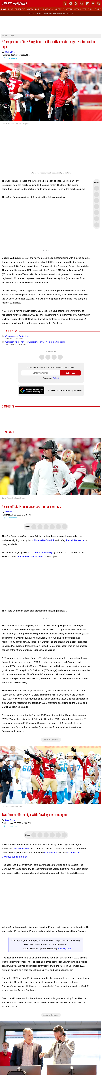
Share (98, 9)
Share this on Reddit (96, 218)
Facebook (47, 356)
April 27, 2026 (64, 948)
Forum (38, 9)
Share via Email (96, 224)
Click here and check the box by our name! (64, 390)
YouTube (93, 3)
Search (98, 3)
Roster (69, 9)
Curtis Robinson (21, 848)
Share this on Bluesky (96, 206)
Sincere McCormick (43, 540)
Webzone (14, 3)
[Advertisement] (51, 25)
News (10, 9)
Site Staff (8, 512)
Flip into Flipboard (96, 212)
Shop (90, 9)
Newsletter (80, 9)
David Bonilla (10, 52)
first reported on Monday (40, 552)
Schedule (59, 9)
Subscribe (70, 373)
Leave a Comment (51, 740)
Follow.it (56, 378)
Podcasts (48, 9)
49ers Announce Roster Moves (17, 336)
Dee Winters (50, 852)
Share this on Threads (96, 200)
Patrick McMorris (75, 540)
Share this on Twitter (96, 188)
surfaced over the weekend (30, 556)
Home (3, 9)
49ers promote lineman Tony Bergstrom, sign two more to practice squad (35, 342)
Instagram (60, 356)
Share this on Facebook (96, 194)
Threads (54, 356)
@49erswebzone (10, 58)
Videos (30, 9)
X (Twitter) (65, 3)
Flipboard (87, 3)
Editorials (20, 9)
